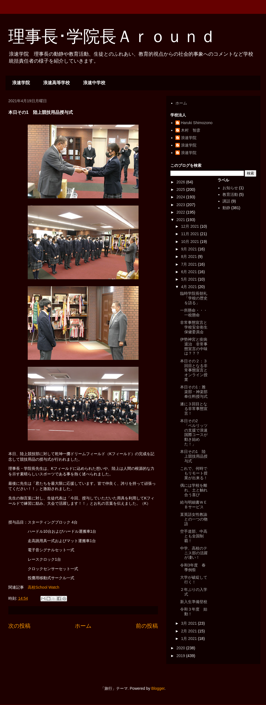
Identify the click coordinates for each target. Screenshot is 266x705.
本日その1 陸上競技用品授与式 (194, 456)
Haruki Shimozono (197, 123)
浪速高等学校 (56, 82)
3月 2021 (189, 623)
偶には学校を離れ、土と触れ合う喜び (194, 490)
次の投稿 (19, 626)
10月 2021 (190, 241)
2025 (181, 189)
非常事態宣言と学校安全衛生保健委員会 (194, 327)
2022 (181, 212)
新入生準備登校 (193, 601)
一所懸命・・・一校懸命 (193, 312)
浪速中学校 (94, 82)
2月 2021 (189, 631)
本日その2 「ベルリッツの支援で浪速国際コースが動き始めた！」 (194, 432)
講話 (226, 201)
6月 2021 (189, 272)
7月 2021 (189, 264)
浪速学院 (21, 82)
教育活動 (230, 194)
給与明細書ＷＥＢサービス (193, 504)
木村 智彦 (190, 130)
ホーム (83, 626)
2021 (181, 219)
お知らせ (230, 188)
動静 (226, 208)
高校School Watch (43, 587)
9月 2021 (189, 249)
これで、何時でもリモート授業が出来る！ (194, 473)
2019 (181, 655)
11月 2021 (190, 234)
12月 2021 (190, 226)
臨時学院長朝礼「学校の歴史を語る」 (194, 298)
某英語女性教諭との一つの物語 (194, 519)
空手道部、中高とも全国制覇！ (193, 536)
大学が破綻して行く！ (193, 579)
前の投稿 (147, 626)
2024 (181, 197)
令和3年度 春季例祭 (193, 567)
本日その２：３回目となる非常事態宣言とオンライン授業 (194, 370)
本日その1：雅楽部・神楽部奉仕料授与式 (194, 392)
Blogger (157, 688)
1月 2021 (189, 638)
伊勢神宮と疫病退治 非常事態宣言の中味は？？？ (194, 346)
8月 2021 (189, 256)
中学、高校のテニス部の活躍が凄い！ (194, 553)
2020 (181, 648)
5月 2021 (189, 279)
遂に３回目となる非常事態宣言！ (194, 409)
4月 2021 (189, 286)
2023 (181, 204)
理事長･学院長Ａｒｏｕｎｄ (112, 36)
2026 (181, 182)
